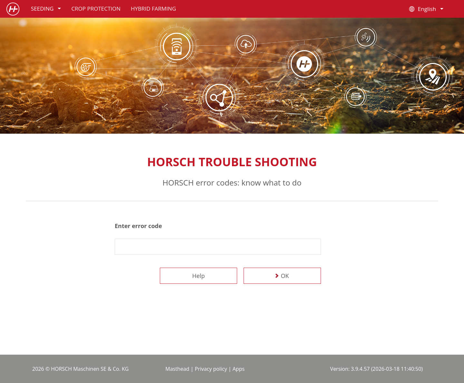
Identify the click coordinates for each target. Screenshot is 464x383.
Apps (239, 368)
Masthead (177, 368)
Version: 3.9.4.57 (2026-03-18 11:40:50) (376, 368)
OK (285, 276)
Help (198, 276)
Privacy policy (211, 368)
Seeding (46, 8)
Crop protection (96, 8)
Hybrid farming (153, 8)
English (425, 9)
